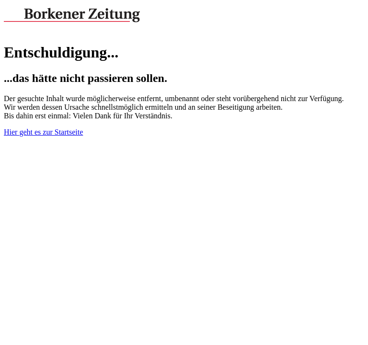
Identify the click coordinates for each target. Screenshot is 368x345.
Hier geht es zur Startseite (43, 132)
